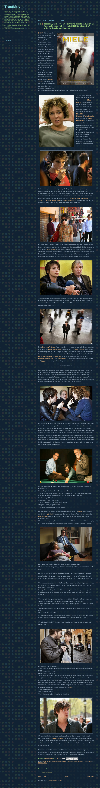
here (70, 687)
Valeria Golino (42, 762)
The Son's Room (74, 198)
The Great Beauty (78, 349)
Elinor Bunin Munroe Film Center (49, 356)
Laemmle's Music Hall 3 (46, 358)
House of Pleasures (69, 200)
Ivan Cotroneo (43, 516)
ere (43, 361)
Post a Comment (46, 772)
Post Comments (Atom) (54, 780)
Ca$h (80, 511)
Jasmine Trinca (82, 761)
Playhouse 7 (62, 358)
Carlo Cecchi (51, 249)
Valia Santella (89, 116)
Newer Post (42, 776)
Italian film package (54, 349)
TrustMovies (49, 758)
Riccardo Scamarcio (56, 738)
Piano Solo (56, 200)
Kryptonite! (49, 514)
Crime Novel (47, 200)
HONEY (40, 33)
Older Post (91, 776)
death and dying (48, 761)
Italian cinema (72, 761)
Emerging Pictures (48, 347)
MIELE (90, 761)
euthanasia (57, 761)
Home (66, 776)
